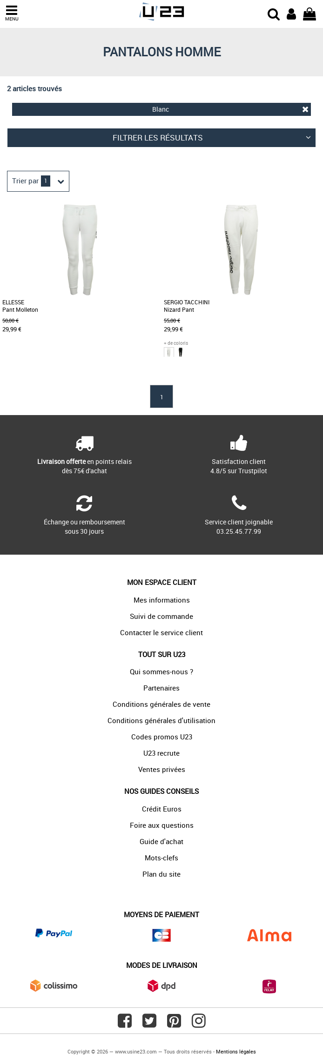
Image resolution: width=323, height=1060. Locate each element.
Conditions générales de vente (161, 704)
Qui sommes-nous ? (161, 671)
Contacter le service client (161, 632)
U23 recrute (161, 753)
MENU (11, 13)
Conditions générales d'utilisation (161, 720)
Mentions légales (236, 1051)
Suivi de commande (161, 616)
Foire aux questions (162, 825)
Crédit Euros (162, 808)
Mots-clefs (161, 857)
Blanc (230, 109)
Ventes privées (161, 769)
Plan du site (161, 874)
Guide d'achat (161, 841)
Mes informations (162, 599)
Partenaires (161, 687)
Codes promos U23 (161, 736)
